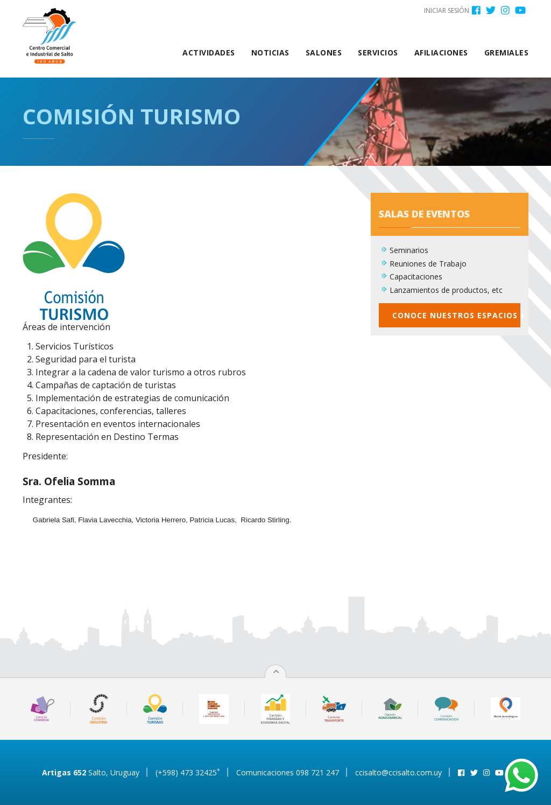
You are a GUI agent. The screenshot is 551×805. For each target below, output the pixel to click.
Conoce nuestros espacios (456, 321)
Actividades (208, 52)
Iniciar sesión (446, 10)
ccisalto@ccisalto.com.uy (398, 772)
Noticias (270, 52)
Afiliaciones (441, 52)
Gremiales (506, 52)
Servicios (378, 52)
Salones (324, 52)
